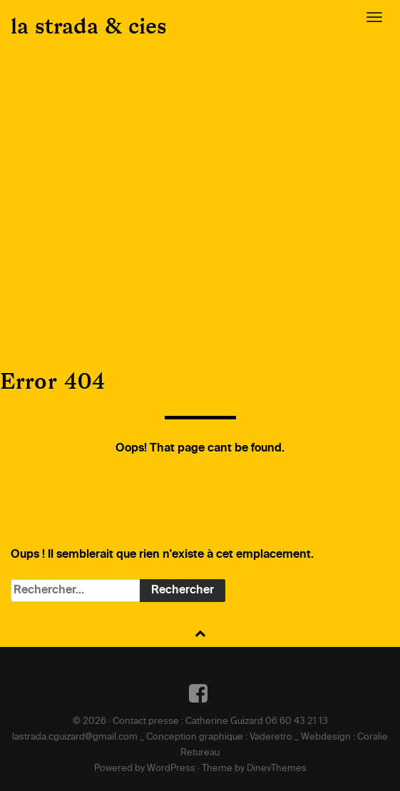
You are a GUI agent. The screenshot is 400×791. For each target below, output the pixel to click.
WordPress (171, 768)
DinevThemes (277, 768)
